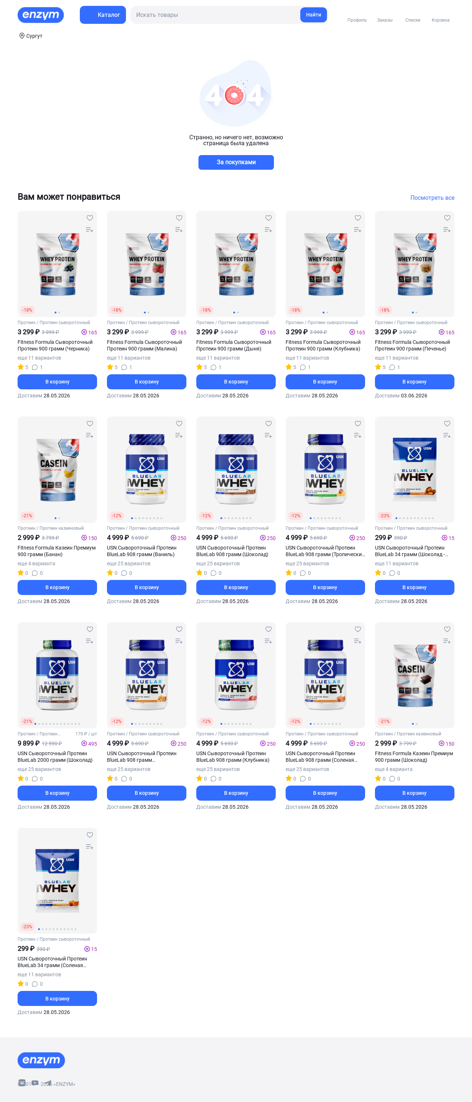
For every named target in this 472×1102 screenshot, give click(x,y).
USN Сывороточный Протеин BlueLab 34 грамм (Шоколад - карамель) (410, 551)
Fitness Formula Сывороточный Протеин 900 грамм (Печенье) (412, 345)
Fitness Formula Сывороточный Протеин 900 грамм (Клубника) (323, 345)
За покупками (236, 162)
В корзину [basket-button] (57, 382)
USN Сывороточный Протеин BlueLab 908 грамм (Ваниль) (141, 551)
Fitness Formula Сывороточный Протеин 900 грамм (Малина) (144, 345)
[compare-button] (89, 229)
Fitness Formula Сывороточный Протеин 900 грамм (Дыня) (233, 345)
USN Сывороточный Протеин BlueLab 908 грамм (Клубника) (233, 756)
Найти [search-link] (313, 15)
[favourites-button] (89, 218)
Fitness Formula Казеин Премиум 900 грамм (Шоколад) (414, 756)
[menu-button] (103, 15)
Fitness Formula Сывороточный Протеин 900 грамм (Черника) (55, 345)
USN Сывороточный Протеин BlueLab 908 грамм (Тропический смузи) (325, 551)
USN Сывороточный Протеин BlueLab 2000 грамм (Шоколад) (55, 756)
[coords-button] (30, 35)
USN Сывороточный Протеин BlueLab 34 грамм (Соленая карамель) (52, 962)
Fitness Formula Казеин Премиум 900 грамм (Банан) (57, 551)
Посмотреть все (432, 198)
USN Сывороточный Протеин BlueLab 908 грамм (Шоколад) (232, 551)
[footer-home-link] (41, 1060)
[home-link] (41, 15)
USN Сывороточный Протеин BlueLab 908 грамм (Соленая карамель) (320, 756)
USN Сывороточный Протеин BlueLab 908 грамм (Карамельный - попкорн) (141, 756)
